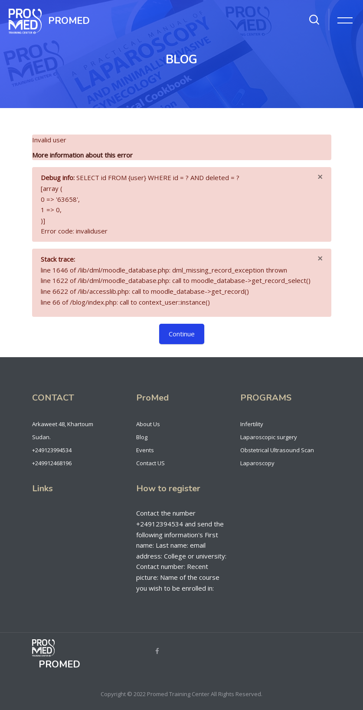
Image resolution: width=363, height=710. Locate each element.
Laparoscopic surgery (268, 437)
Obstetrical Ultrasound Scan (277, 450)
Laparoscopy (257, 463)
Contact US (150, 463)
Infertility (251, 424)
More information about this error (82, 155)
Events (145, 450)
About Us (148, 424)
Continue (182, 333)
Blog (141, 437)
